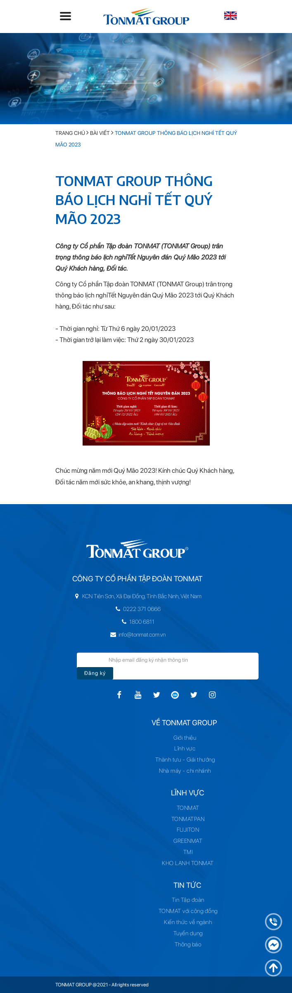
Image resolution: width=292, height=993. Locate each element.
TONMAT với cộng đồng (188, 911)
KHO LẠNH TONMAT (188, 863)
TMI (188, 852)
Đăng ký (111, 673)
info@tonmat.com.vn (124, 634)
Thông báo (188, 944)
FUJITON (188, 829)
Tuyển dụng (188, 933)
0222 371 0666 (124, 609)
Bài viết (100, 133)
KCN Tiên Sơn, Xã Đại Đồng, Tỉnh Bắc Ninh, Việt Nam (124, 596)
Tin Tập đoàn (188, 899)
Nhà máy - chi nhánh (188, 770)
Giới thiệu (188, 737)
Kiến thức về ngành (188, 922)
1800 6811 (124, 621)
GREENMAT (187, 840)
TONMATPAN (188, 819)
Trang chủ (70, 133)
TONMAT (188, 807)
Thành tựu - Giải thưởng (188, 759)
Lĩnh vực (188, 748)
